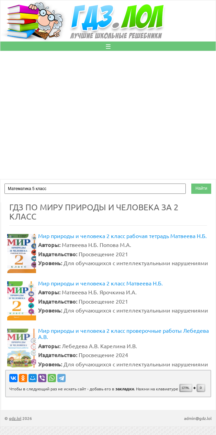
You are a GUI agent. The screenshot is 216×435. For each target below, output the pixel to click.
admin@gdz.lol (198, 418)
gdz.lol (15, 418)
